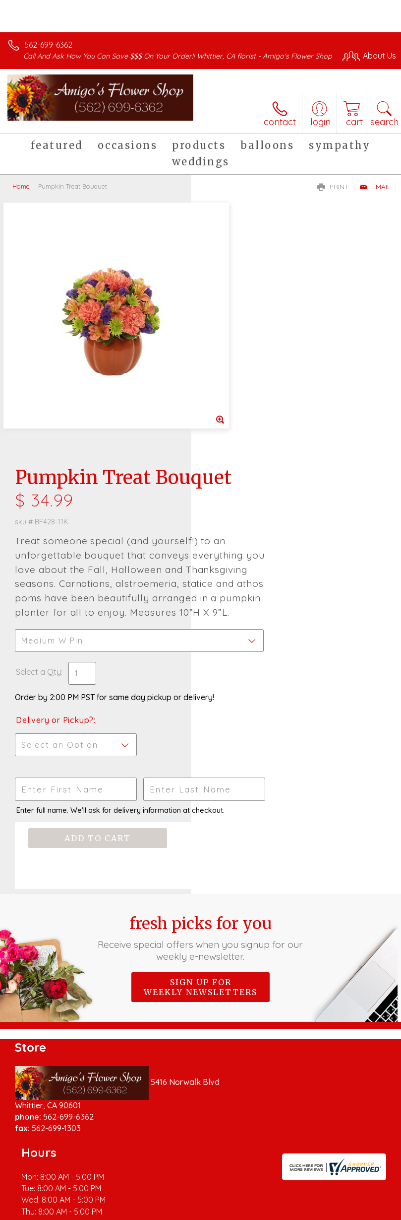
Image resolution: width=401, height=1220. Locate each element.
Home (21, 196)
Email (375, 196)
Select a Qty (229, 478)
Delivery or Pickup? (246, 536)
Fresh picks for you (200, 762)
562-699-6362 (48, 45)
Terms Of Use (37, 1215)
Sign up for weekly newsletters (200, 812)
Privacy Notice (95, 1215)
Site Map (228, 1215)
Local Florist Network (166, 1215)
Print (333, 196)
